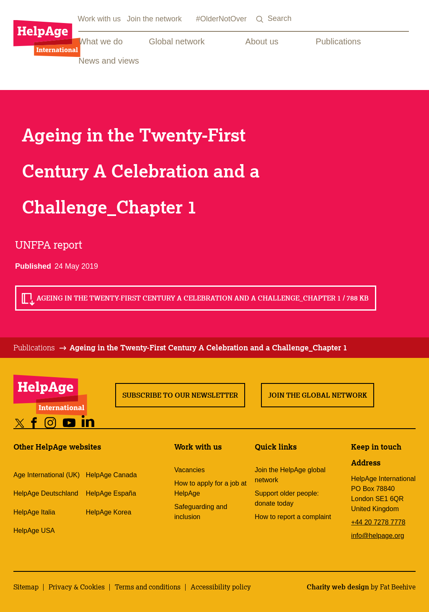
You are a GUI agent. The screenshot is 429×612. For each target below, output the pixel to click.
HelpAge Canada (111, 474)
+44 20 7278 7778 (378, 522)
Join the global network (317, 395)
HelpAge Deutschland (45, 493)
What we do (100, 41)
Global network (176, 41)
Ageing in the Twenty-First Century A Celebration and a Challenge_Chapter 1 (208, 347)
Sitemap (26, 586)
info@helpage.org (377, 535)
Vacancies (189, 469)
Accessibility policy (221, 586)
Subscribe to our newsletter (180, 395)
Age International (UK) (46, 474)
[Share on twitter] (20, 422)
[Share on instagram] (50, 422)
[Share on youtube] (69, 422)
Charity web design (338, 586)
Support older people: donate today (287, 498)
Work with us (99, 19)
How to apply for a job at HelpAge (210, 488)
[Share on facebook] (34, 422)
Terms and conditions (148, 586)
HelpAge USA (34, 530)
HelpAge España (111, 493)
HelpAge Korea (109, 512)
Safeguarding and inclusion (200, 511)
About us (262, 41)
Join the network (154, 19)
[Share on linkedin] (88, 422)
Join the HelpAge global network (290, 474)
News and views (108, 60)
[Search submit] (260, 19)
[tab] (40, 348)
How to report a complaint (293, 516)
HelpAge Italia (34, 512)
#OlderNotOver (221, 19)
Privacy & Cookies (77, 586)
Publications (338, 41)
